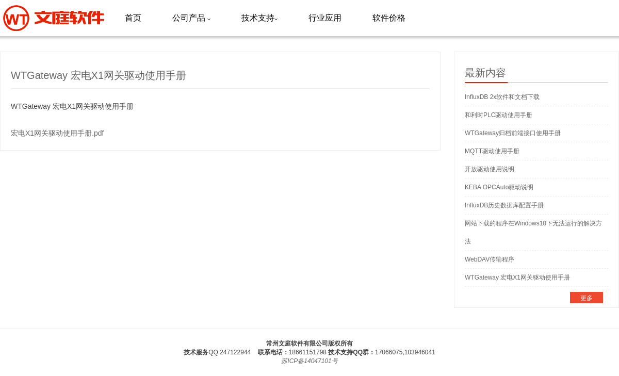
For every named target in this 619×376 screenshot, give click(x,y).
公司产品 (191, 17)
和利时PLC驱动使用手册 (498, 115)
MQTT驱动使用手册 (492, 151)
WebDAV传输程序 (489, 259)
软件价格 (388, 17)
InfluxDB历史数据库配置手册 (504, 205)
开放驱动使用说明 (489, 169)
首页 (133, 17)
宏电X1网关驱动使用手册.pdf (57, 133)
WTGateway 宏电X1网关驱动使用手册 (517, 277)
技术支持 (259, 17)
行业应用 (324, 17)
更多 (586, 298)
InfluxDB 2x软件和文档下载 (502, 97)
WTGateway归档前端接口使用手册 (513, 133)
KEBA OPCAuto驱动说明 (499, 187)
